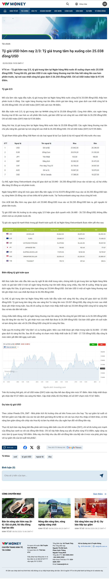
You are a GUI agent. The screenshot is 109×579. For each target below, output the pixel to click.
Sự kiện (89, 11)
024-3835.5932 (59, 557)
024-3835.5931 (68, 555)
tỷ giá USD (26, 456)
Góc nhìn (58, 11)
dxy (50, 456)
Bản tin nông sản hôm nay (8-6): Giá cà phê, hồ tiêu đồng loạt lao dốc (17, 524)
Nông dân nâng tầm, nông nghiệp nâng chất (51, 523)
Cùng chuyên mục (11, 494)
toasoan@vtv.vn (62, 564)
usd (15, 456)
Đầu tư (34, 11)
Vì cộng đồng (100, 11)
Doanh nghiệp (45, 11)
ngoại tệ (39, 456)
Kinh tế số (14, 11)
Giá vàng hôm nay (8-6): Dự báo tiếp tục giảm (89, 523)
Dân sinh (79, 11)
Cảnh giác (69, 11)
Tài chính (24, 11)
